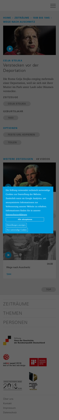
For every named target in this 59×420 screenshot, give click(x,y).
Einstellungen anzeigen (16, 225)
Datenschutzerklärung (16, 214)
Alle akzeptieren (25, 219)
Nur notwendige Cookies (17, 230)
